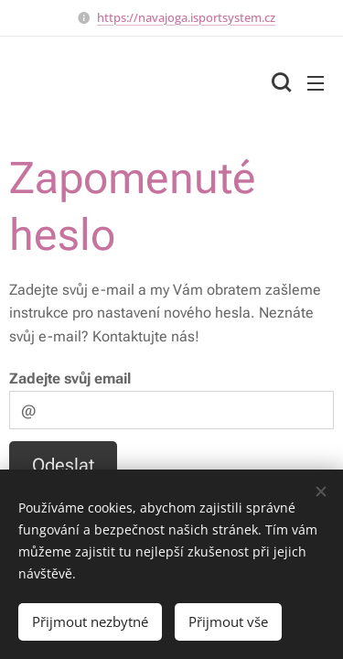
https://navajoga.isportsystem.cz (186, 17)
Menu (315, 83)
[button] (279, 82)
